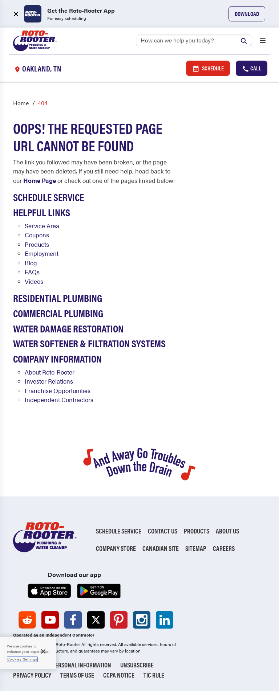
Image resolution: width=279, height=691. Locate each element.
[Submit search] (245, 39)
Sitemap (195, 548)
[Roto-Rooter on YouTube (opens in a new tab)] (50, 620)
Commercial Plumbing (58, 313)
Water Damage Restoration (68, 328)
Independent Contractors (59, 399)
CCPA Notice (118, 674)
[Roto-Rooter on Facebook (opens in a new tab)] (73, 620)
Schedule (208, 68)
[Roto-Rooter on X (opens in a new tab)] (96, 620)
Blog (31, 262)
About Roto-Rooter (49, 372)
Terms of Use (77, 674)
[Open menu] (262, 41)
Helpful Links (41, 212)
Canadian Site (160, 548)
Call (251, 68)
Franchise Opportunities (57, 390)
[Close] (43, 651)
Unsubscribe (137, 664)
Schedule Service (48, 196)
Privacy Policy (32, 674)
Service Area (42, 225)
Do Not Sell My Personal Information (62, 664)
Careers (224, 548)
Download (247, 13)
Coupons (37, 234)
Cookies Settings (22, 659)
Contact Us (162, 530)
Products (37, 244)
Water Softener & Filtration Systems (89, 343)
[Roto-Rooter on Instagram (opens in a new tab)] (141, 620)
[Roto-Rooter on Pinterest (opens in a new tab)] (119, 620)
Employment (41, 253)
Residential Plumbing (57, 297)
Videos (34, 281)
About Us (227, 530)
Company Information (57, 358)
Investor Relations (49, 381)
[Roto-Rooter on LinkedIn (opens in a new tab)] (164, 620)
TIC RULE (153, 674)
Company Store (116, 548)
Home (21, 103)
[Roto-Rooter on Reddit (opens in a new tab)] (27, 620)
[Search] (194, 40)
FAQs (32, 271)
